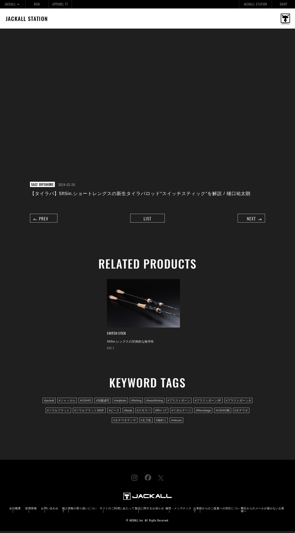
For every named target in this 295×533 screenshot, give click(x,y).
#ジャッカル (67, 402)
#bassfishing (154, 402)
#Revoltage (203, 412)
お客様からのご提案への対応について (216, 511)
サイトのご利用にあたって (117, 510)
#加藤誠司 (102, 402)
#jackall (49, 402)
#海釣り (161, 422)
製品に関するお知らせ (149, 510)
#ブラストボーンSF (208, 402)
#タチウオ (241, 412)
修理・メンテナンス (178, 510)
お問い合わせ (50, 510)
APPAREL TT (60, 4)
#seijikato (120, 402)
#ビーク (114, 412)
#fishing (136, 402)
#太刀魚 (146, 422)
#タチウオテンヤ (124, 422)
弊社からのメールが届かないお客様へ (262, 511)
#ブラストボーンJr (238, 402)
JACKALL (13, 4)
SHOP (283, 4)
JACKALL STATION (255, 4)
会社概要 (15, 510)
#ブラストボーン (179, 402)
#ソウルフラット (58, 412)
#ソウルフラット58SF (89, 412)
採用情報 (31, 510)
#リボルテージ (181, 412)
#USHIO (85, 402)
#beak (128, 412)
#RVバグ (161, 412)
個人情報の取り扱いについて (79, 511)
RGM (37, 4)
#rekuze (176, 422)
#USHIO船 (222, 412)
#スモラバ (143, 412)
